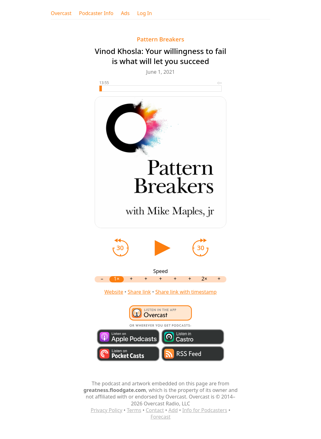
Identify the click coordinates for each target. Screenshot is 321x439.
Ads (125, 13)
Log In (144, 13)
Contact (155, 410)
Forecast (160, 416)
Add (173, 410)
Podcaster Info (96, 13)
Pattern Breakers (160, 39)
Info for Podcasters (204, 410)
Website (113, 291)
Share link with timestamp (186, 291)
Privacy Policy (106, 410)
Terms (134, 410)
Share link (139, 291)
